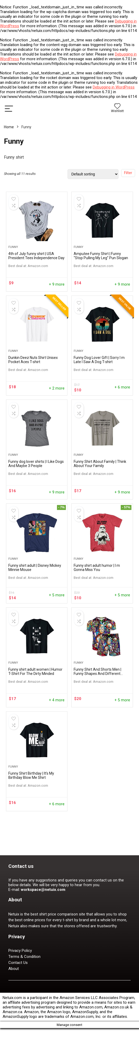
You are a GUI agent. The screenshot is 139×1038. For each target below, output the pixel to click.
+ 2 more (57, 401)
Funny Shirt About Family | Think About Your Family (100, 483)
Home (9, 127)
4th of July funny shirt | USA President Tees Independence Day (36, 262)
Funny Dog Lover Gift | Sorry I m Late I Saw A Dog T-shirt (99, 373)
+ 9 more (57, 291)
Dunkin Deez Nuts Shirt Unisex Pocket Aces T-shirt (33, 373)
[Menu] (9, 108)
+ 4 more (57, 733)
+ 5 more (57, 621)
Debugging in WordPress (114, 87)
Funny (13, 253)
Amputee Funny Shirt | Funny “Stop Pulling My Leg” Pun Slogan (101, 262)
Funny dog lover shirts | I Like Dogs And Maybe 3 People (36, 483)
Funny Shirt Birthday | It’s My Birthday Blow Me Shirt (31, 815)
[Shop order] (93, 174)
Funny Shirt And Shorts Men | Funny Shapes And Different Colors (97, 706)
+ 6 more (122, 400)
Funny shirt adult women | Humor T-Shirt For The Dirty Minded (35, 704)
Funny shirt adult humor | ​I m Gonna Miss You (97, 594)
